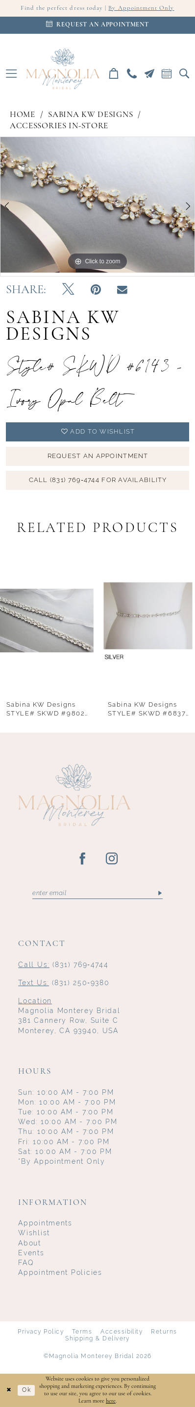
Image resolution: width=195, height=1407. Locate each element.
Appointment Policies (60, 1272)
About (29, 1243)
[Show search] (184, 73)
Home (22, 115)
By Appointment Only (141, 8)
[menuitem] (11, 73)
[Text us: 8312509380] (149, 73)
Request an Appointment (98, 456)
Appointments (45, 1223)
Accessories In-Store (59, 126)
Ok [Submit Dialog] (26, 1389)
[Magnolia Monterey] (62, 69)
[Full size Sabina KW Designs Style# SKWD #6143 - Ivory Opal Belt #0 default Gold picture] (97, 205)
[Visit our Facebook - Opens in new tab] (83, 859)
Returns (164, 1332)
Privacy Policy (41, 1332)
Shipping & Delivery (97, 1339)
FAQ (26, 1263)
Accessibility (121, 1332)
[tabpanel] (97, 205)
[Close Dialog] (9, 1390)
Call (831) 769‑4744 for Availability (98, 480)
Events (31, 1253)
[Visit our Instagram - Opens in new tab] (112, 859)
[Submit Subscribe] (159, 893)
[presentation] (47, 620)
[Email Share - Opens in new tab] (122, 290)
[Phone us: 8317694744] (132, 73)
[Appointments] (97, 25)
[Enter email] (97, 893)
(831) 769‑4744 (63, 965)
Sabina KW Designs (90, 115)
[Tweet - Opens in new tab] (68, 290)
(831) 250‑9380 (63, 983)
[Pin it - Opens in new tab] (95, 290)
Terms (82, 1332)
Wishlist (34, 1233)
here (111, 1401)
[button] (11, 73)
